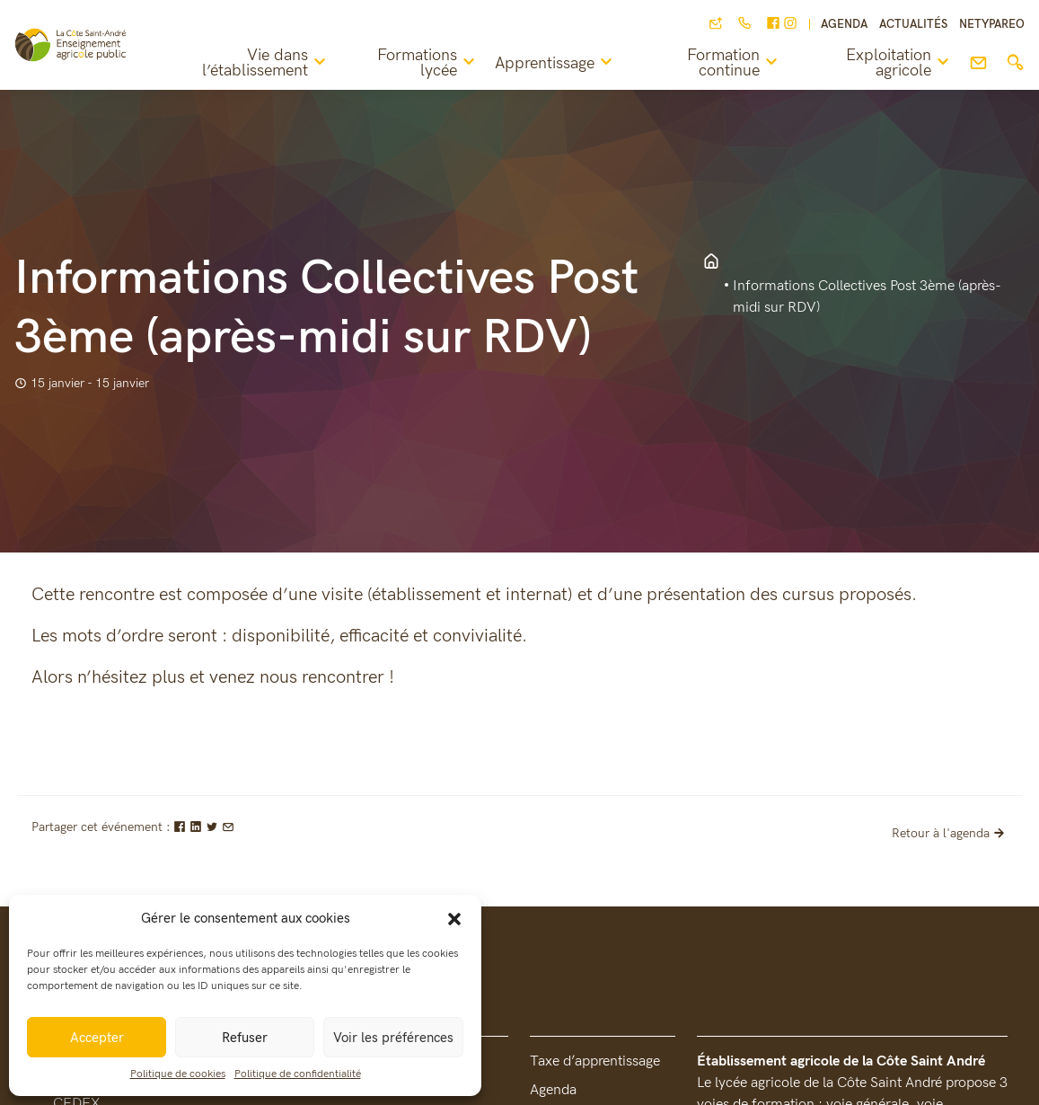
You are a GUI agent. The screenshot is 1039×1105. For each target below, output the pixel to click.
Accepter (97, 1038)
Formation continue (735, 63)
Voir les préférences (393, 1038)
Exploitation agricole (900, 63)
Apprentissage (556, 63)
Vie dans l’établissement (266, 63)
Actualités (913, 25)
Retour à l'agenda (950, 833)
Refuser (245, 1038)
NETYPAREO (992, 25)
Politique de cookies (177, 1074)
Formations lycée (428, 63)
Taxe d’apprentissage (595, 1061)
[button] (454, 918)
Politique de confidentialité (297, 1074)
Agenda (844, 25)
